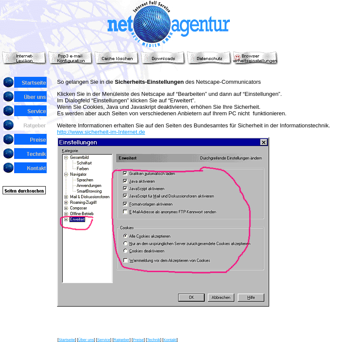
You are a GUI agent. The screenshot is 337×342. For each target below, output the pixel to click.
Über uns (86, 340)
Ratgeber (122, 340)
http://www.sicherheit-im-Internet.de (101, 132)
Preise (138, 340)
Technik (153, 340)
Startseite (67, 340)
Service (103, 340)
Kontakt (170, 340)
